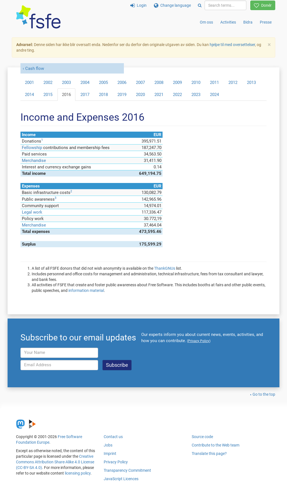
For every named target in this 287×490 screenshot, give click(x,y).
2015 (47, 94)
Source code (202, 436)
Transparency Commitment (127, 470)
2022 (177, 94)
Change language (172, 5)
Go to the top (264, 394)
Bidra (248, 22)
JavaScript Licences (121, 479)
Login (138, 5)
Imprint (110, 453)
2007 (140, 82)
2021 (158, 94)
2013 (251, 82)
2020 (140, 94)
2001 (29, 82)
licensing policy (78, 473)
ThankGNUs (164, 268)
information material (86, 290)
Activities (228, 22)
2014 (29, 94)
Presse (266, 22)
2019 (121, 94)
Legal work (32, 212)
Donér (263, 5)
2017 (84, 94)
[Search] (200, 5)
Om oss (206, 22)
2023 (195, 94)
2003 (66, 82)
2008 (158, 82)
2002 (47, 82)
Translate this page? (209, 453)
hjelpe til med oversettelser (232, 44)
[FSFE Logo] (38, 17)
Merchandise (34, 160)
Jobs (108, 445)
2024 (214, 94)
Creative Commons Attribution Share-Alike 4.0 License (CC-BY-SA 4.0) (55, 462)
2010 (195, 82)
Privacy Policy (116, 462)
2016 (66, 94)
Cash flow (34, 68)
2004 (84, 82)
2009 (177, 82)
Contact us (113, 436)
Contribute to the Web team (215, 445)
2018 (103, 94)
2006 (121, 82)
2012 (232, 82)
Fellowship (32, 147)
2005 (103, 82)
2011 (214, 82)
